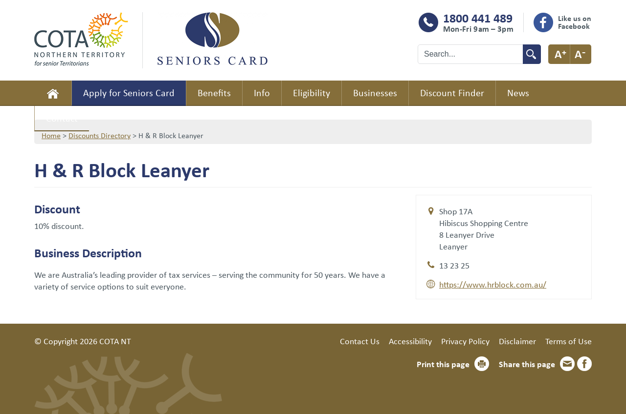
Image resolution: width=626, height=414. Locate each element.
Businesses (375, 92)
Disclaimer (517, 341)
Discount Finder (452, 92)
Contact (62, 117)
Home (52, 93)
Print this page (443, 364)
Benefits (214, 92)
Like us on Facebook (574, 22)
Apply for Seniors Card (129, 92)
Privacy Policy (465, 341)
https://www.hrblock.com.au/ (492, 284)
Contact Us (360, 341)
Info (262, 92)
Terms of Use (568, 341)
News (518, 92)
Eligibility (311, 92)
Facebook (584, 363)
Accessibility (410, 341)
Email (567, 363)
